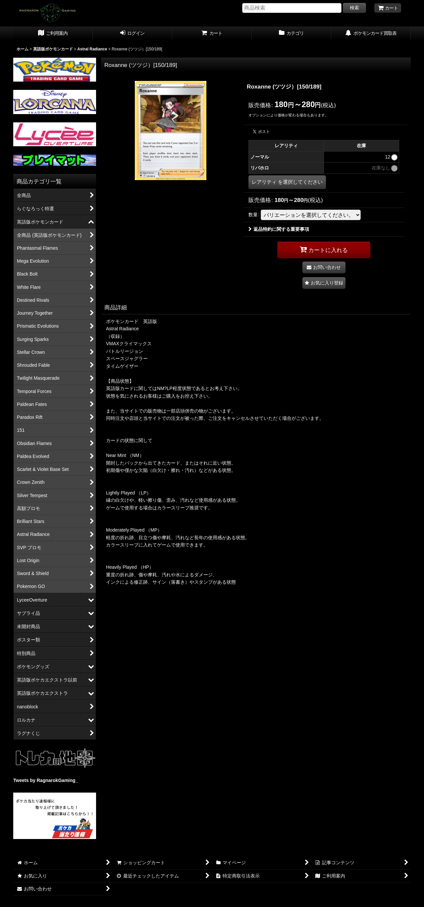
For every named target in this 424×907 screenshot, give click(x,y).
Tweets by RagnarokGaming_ (45, 780)
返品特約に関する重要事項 (278, 229)
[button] (323, 283)
